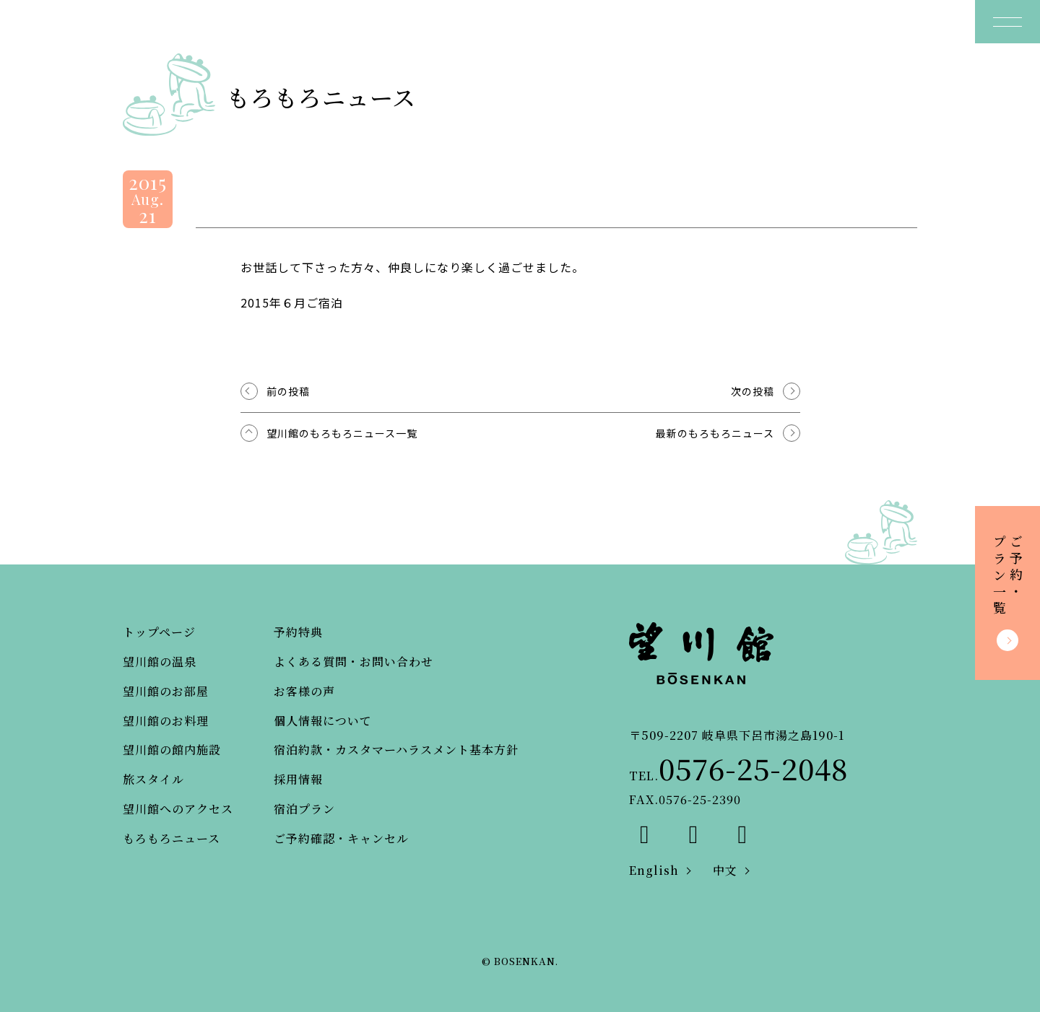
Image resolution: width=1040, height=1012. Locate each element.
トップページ (159, 632)
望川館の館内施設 (172, 749)
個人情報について (323, 720)
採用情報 (298, 779)
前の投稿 (288, 391)
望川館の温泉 (159, 661)
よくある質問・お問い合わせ (353, 661)
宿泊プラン (304, 809)
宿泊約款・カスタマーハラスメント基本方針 (396, 749)
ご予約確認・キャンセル (341, 838)
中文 (725, 870)
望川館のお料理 (166, 720)
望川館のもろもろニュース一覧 (341, 433)
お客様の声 (304, 691)
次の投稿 (752, 391)
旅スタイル (153, 779)
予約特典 (298, 632)
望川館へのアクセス (178, 809)
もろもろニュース (171, 838)
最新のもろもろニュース (715, 433)
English (654, 870)
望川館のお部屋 (166, 691)
